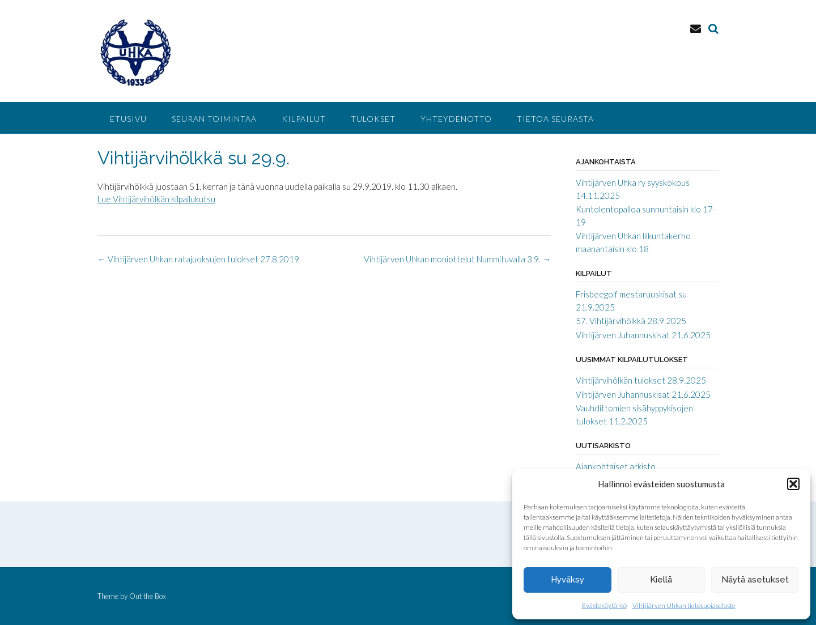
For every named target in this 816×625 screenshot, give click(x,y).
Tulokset (373, 119)
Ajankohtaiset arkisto (616, 466)
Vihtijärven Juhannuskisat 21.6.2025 (643, 335)
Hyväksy (567, 580)
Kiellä (661, 580)
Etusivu (128, 119)
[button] (793, 484)
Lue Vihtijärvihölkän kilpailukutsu (156, 199)
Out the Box (147, 596)
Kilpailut (304, 119)
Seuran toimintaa (214, 119)
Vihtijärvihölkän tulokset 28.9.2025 (641, 380)
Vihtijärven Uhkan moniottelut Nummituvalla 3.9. (457, 259)
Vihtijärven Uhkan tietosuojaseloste (684, 605)
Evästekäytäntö (604, 605)
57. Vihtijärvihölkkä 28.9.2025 (631, 321)
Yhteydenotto (456, 119)
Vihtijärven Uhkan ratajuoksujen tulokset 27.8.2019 (198, 259)
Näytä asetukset (755, 580)
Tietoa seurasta (555, 119)
